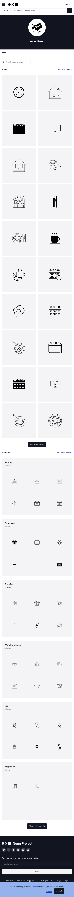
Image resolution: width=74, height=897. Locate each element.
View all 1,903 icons (65, 70)
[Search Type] (5, 10)
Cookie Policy (33, 887)
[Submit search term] (69, 10)
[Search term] (38, 10)
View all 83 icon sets (64, 453)
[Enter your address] (37, 864)
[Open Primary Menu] (3, 4)
